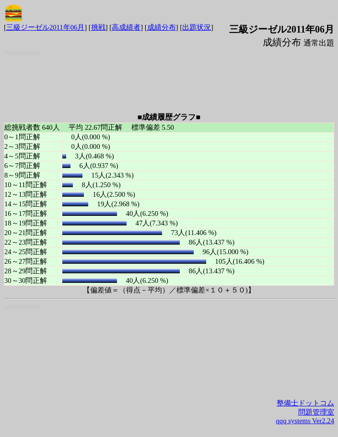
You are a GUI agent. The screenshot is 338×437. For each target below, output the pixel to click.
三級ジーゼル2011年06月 (45, 27)
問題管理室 (316, 412)
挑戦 (98, 27)
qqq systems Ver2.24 (305, 421)
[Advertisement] (171, 80)
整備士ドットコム (305, 403)
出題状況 (196, 27)
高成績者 (126, 27)
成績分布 (161, 27)
